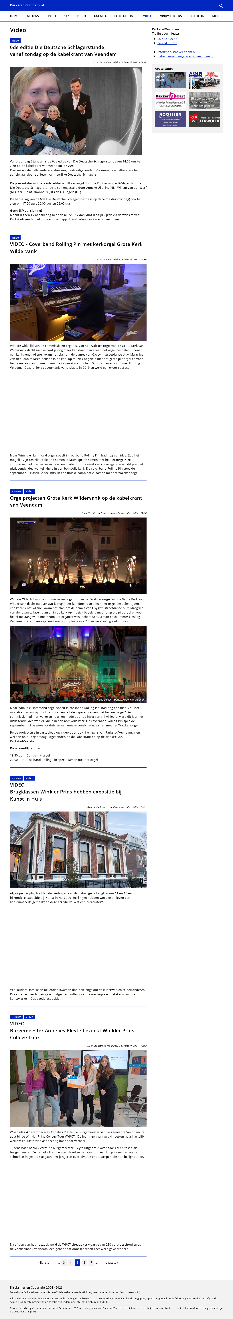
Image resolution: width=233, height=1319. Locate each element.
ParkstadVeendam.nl (27, 5)
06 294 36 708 (167, 43)
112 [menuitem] (66, 16)
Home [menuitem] (14, 16)
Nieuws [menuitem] (33, 16)
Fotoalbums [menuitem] (124, 16)
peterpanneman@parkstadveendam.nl (185, 56)
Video (15, 40)
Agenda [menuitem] (100, 16)
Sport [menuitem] (51, 16)
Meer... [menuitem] (217, 16)
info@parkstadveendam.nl (176, 52)
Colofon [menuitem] (197, 16)
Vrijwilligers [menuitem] (171, 16)
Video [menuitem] (148, 16)
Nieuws (16, 491)
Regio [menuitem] (81, 16)
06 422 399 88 (167, 39)
